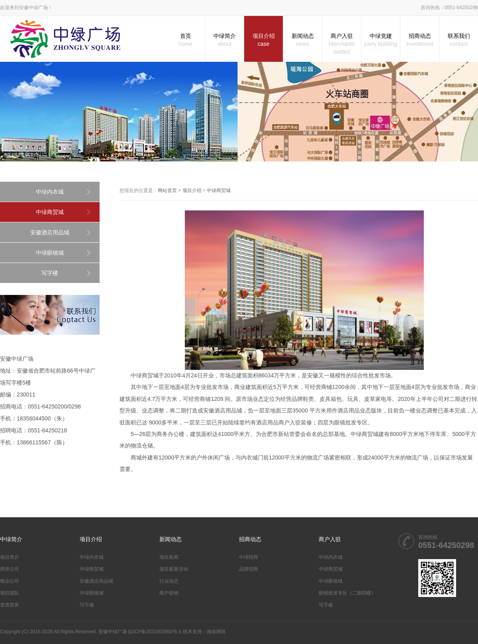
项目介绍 (263, 40)
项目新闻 (168, 557)
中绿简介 (224, 40)
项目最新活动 (173, 569)
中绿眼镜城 (50, 252)
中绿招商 (248, 557)
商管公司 (9, 569)
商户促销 (168, 593)
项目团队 (9, 593)
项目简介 (9, 557)
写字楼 (49, 273)
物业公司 (9, 581)
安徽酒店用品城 (49, 232)
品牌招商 (248, 569)
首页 (185, 40)
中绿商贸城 (50, 212)
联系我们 (458, 40)
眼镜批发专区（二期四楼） (347, 593)
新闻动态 (302, 40)
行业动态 (168, 581)
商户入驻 (341, 44)
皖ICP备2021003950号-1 (154, 631)
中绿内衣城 (50, 191)
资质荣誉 (9, 605)
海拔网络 (216, 631)
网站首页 (167, 190)
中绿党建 (380, 40)
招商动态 (419, 40)
